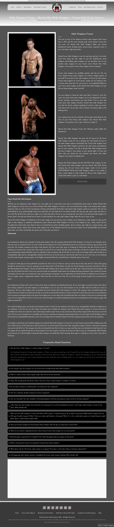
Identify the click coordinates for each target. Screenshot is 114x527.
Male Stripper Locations (40, 7)
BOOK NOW (82, 182)
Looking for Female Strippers (87, 513)
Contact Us (100, 7)
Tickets (80, 7)
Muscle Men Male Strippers (49, 517)
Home (12, 7)
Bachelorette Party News (45, 513)
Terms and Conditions (28, 513)
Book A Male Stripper (106, 525)
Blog (100, 513)
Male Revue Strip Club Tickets (65, 513)
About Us (19, 7)
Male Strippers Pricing (89, 7)
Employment (72, 7)
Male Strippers (27, 7)
